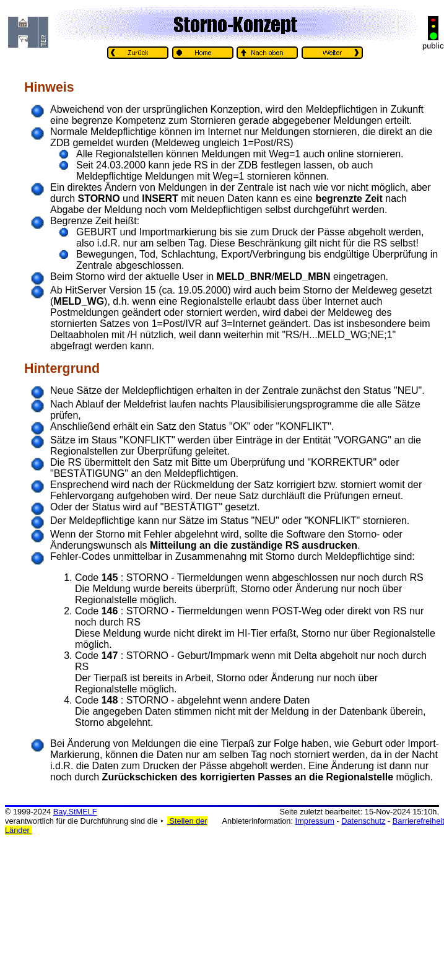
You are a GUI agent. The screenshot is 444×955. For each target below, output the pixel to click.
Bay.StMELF (75, 811)
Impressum (314, 821)
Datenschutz (363, 821)
